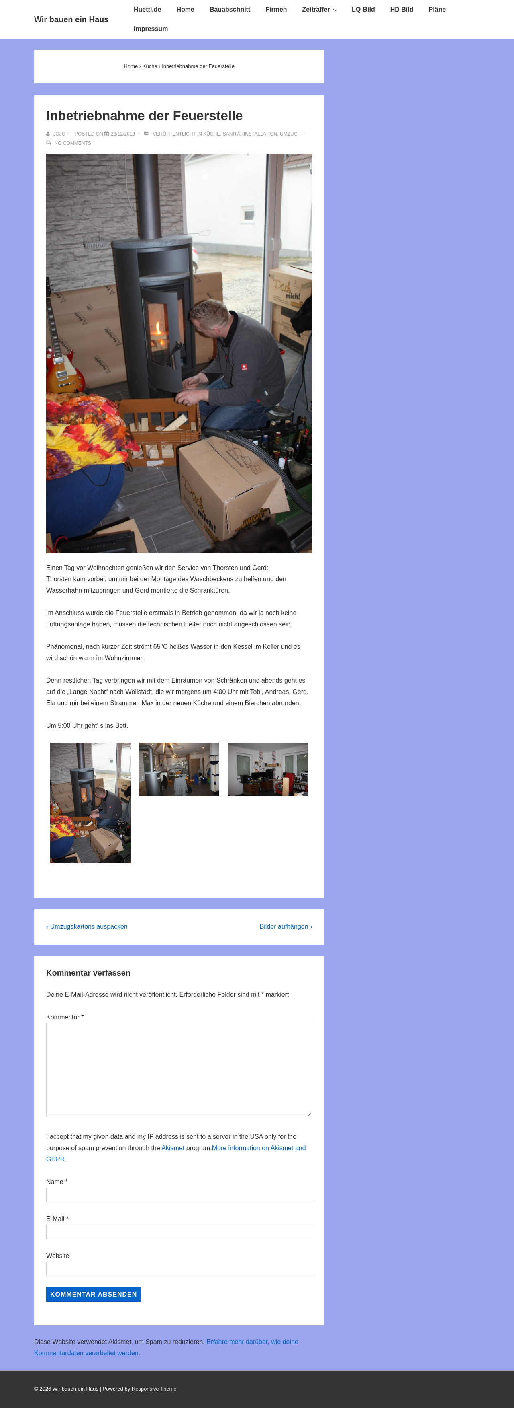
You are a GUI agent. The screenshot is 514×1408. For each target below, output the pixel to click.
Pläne (437, 9)
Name (54, 1181)
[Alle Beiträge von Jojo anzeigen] (56, 134)
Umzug (289, 134)
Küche (211, 134)
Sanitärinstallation (250, 134)
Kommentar (65, 1017)
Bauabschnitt (230, 9)
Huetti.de (147, 9)
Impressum (151, 28)
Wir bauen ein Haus (71, 19)
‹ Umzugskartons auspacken (87, 926)
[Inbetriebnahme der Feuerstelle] (123, 134)
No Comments (72, 143)
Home (185, 9)
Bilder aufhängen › (286, 926)
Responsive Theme (154, 1389)
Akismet (172, 1148)
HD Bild (402, 9)
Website (57, 1255)
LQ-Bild (363, 9)
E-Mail (55, 1218)
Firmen (276, 9)
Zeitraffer (321, 9)
